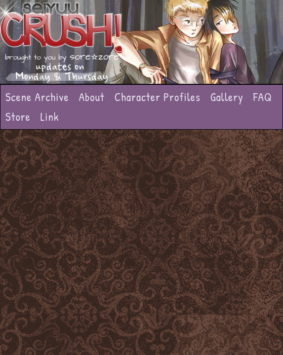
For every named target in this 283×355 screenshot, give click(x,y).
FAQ (262, 97)
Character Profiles (158, 97)
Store (18, 116)
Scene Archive (37, 97)
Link (49, 116)
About (92, 97)
